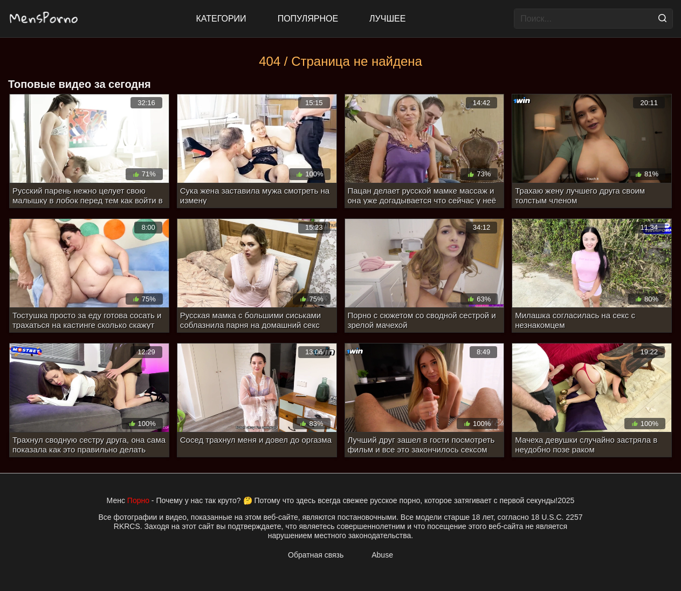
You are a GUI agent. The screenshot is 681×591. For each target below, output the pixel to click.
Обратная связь (315, 555)
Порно (138, 500)
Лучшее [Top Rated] (387, 18)
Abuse (382, 555)
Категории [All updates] (221, 18)
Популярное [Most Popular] (308, 18)
